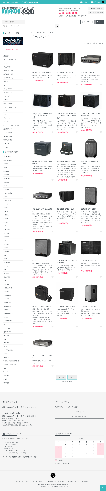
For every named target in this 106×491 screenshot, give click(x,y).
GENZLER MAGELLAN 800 (42, 353)
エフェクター (7, 128)
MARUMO (6, 273)
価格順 (95, 39)
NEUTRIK (6, 280)
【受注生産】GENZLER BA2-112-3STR (90, 111)
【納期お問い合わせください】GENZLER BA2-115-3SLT (42, 112)
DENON (6, 203)
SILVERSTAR (7, 316)
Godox (5, 243)
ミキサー (6, 95)
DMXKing (6, 211)
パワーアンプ (7, 88)
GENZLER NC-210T (88, 205)
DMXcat (5, 207)
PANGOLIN (7, 302)
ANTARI (5, 159)
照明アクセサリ (8, 73)
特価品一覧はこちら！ (13, 45)
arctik (5, 163)
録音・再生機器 (8, 99)
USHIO (5, 349)
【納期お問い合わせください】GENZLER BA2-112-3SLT (67, 112)
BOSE (5, 181)
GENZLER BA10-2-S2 (65, 68)
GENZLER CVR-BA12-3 (66, 302)
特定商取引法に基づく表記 (56, 477)
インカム (6, 106)
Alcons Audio (7, 156)
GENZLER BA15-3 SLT (65, 205)
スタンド (6, 117)
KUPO (5, 254)
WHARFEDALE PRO (9, 360)
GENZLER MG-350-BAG (66, 157)
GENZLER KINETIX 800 (90, 68)
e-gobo (5, 218)
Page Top (103, 488)
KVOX (5, 265)
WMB (5, 364)
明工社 (5, 375)
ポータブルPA (7, 84)
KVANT (5, 262)
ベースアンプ (49, 28)
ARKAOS (6, 167)
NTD (4, 276)
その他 (5, 143)
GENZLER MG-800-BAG (41, 302)
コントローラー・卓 (9, 55)
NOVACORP (7, 291)
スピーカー (6, 81)
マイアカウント (87, 22)
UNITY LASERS (8, 346)
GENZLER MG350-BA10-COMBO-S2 (67, 258)
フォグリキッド (8, 66)
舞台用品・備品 (8, 70)
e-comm (6, 214)
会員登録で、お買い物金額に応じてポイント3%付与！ (72, 16)
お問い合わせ (96, 2)
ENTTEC (6, 232)
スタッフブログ (96, 9)
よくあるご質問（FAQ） (79, 412)
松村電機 (6, 378)
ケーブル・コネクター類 (11, 121)
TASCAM (6, 331)
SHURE (5, 313)
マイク (5, 110)
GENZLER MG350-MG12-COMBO (90, 158)
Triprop (5, 342)
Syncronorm (7, 327)
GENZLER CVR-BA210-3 (41, 68)
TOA (4, 335)
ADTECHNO (7, 152)
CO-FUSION (7, 196)
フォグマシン (7, 63)
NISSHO (6, 287)
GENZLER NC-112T (40, 256)
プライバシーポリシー (73, 477)
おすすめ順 (87, 39)
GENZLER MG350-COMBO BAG (42, 158)
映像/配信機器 (7, 136)
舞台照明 (6, 52)
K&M (4, 251)
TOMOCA (6, 338)
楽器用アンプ (40, 28)
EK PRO (6, 229)
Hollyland (6, 247)
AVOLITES (6, 174)
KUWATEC (6, 258)
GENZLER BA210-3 (88, 256)
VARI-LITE (6, 353)
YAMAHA (6, 371)
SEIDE (5, 305)
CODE (5, 192)
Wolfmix (5, 367)
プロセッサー (7, 92)
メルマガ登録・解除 (96, 12)
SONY (5, 320)
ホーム (33, 28)
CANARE (6, 185)
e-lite (4, 221)
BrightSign (6, 178)
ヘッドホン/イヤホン (9, 103)
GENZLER (6, 240)
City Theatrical (7, 189)
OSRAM (6, 294)
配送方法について (41, 477)
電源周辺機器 (7, 132)
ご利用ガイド (85, 2)
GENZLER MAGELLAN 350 (42, 206)
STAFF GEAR (7, 324)
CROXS (5, 200)
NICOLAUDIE (7, 284)
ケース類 (6, 139)
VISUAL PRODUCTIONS (11, 357)
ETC (4, 236)
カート (100, 22)
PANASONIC (7, 298)
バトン (5, 77)
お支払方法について (28, 477)
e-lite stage (6, 225)
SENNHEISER (7, 309)
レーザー (6, 59)
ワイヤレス (6, 114)
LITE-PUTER (7, 269)
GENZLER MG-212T (88, 302)
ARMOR (6, 170)
